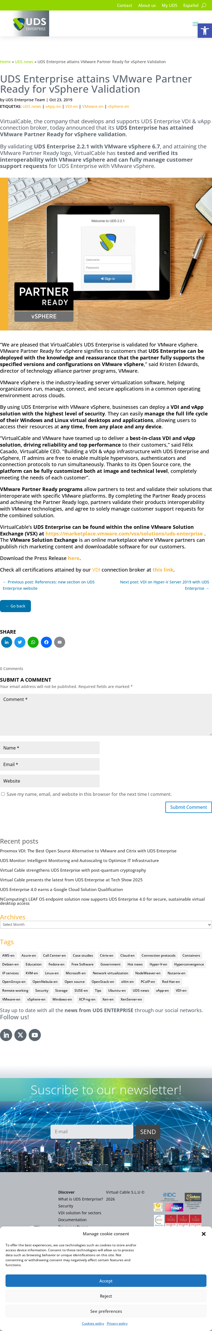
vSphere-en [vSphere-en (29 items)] (36, 1000)
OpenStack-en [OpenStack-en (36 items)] (103, 982)
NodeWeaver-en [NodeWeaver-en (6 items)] (148, 974)
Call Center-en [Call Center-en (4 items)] (54, 956)
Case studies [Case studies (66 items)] (83, 956)
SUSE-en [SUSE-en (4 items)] (81, 991)
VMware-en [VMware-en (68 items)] (11, 1000)
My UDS (167, 5)
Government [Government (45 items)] (110, 965)
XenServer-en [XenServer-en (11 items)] (131, 1000)
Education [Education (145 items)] (34, 965)
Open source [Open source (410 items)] (75, 982)
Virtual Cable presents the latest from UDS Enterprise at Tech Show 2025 (71, 881)
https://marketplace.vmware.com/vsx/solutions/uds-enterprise (124, 533)
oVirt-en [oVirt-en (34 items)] (127, 982)
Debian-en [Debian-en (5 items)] (10, 965)
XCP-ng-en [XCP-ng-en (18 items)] (87, 1000)
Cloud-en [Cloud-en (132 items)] (127, 956)
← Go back (15, 606)
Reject (106, 1296)
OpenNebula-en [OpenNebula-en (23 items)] (45, 982)
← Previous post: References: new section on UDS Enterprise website (49, 585)
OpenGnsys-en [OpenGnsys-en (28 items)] (14, 982)
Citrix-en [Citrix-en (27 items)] (106, 956)
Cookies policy (93, 1323)
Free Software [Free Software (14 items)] (82, 965)
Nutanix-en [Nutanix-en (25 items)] (177, 974)
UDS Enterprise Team (25, 99)
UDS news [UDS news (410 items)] (141, 991)
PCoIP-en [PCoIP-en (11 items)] (148, 982)
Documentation (72, 1220)
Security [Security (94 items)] (41, 991)
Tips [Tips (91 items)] (98, 991)
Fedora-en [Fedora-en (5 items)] (57, 965)
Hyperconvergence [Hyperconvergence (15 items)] (189, 965)
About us (143, 5)
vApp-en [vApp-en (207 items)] (162, 991)
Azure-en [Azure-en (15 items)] (29, 956)
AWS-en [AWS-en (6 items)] (8, 956)
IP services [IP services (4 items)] (10, 974)
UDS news (24, 61)
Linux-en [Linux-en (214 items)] (52, 974)
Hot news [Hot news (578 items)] (135, 965)
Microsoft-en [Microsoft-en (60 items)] (76, 974)
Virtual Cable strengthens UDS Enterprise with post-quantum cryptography (73, 871)
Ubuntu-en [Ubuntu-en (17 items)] (117, 991)
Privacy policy (117, 1323)
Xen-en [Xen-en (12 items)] (108, 1000)
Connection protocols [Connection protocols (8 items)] (159, 956)
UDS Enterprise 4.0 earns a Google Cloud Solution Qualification (61, 890)
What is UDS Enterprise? (80, 1200)
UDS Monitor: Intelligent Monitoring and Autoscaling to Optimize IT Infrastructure (79, 861)
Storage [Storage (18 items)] (61, 991)
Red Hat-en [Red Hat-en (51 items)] (171, 982)
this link (163, 569)
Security (65, 1207)
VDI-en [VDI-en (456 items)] (181, 991)
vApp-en (53, 106)
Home (5, 61)
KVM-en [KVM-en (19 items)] (32, 974)
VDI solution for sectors (79, 1214)
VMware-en (93, 106)
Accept (106, 1281)
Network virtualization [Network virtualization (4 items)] (110, 974)
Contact (120, 5)
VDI (96, 569)
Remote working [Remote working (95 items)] (15, 991)
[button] (205, 30)
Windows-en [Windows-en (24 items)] (62, 1000)
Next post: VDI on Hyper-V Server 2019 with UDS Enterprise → (164, 585)
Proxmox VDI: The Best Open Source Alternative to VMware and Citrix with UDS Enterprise (88, 852)
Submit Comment (185, 807)
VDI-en (71, 106)
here (74, 558)
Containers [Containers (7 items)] (191, 956)
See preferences (106, 1311)
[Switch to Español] (190, 6)
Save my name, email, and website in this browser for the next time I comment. (89, 794)
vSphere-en (118, 106)
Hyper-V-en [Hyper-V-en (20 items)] (158, 965)
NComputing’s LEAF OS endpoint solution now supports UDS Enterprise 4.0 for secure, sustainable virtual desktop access (102, 902)
